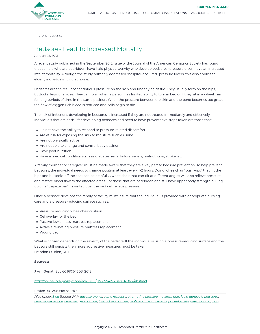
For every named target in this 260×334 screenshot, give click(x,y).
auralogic (196, 296)
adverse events (91, 296)
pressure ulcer (200, 301)
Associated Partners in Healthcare (48, 11)
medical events (155, 301)
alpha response (115, 296)
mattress (136, 301)
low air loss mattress (114, 301)
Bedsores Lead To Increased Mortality (88, 48)
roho (215, 301)
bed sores (211, 296)
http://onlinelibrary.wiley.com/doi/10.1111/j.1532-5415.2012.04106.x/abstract (90, 281)
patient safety (178, 301)
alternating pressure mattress (150, 296)
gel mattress (88, 301)
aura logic (180, 296)
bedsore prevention (48, 301)
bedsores (71, 301)
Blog (55, 296)
